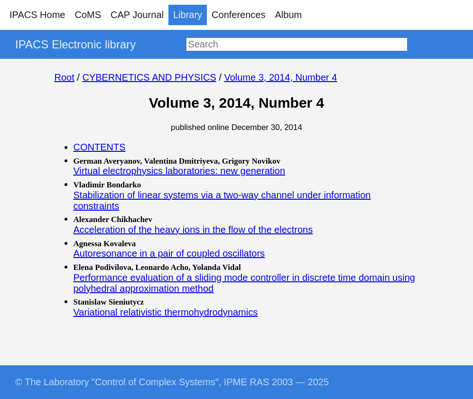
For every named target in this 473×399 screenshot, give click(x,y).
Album (288, 14)
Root (64, 77)
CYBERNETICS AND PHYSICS (149, 77)
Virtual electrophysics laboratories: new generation (180, 171)
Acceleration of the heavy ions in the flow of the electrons (193, 229)
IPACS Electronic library (75, 44)
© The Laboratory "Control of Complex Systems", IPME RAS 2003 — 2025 (172, 382)
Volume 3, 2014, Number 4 (280, 77)
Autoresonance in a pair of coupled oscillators (169, 253)
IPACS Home (37, 14)
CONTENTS (100, 147)
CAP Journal (137, 14)
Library (187, 14)
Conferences (238, 14)
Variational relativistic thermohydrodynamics (166, 312)
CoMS (87, 14)
